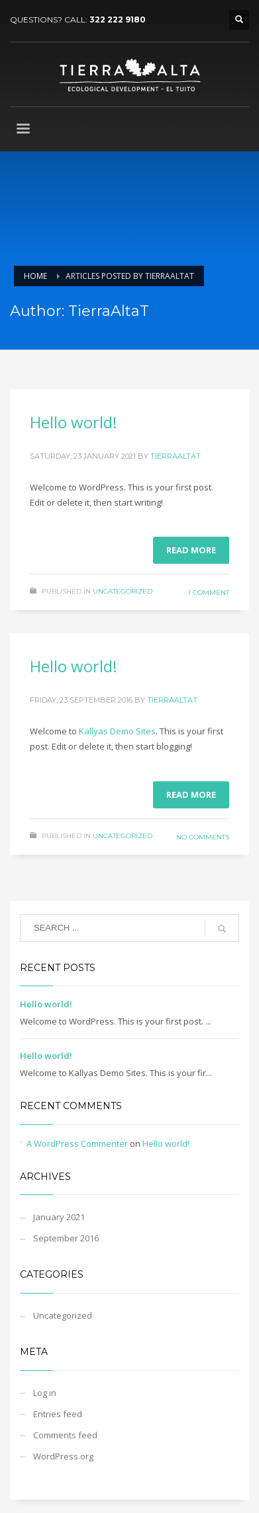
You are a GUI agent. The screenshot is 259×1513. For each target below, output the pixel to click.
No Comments (202, 837)
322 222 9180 (117, 19)
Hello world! (73, 422)
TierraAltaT (175, 456)
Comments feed (65, 1435)
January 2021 (59, 1217)
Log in (44, 1393)
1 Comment (208, 592)
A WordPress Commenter (77, 1143)
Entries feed (57, 1414)
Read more (191, 550)
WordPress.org (63, 1456)
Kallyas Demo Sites (117, 731)
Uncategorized (122, 591)
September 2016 (66, 1238)
